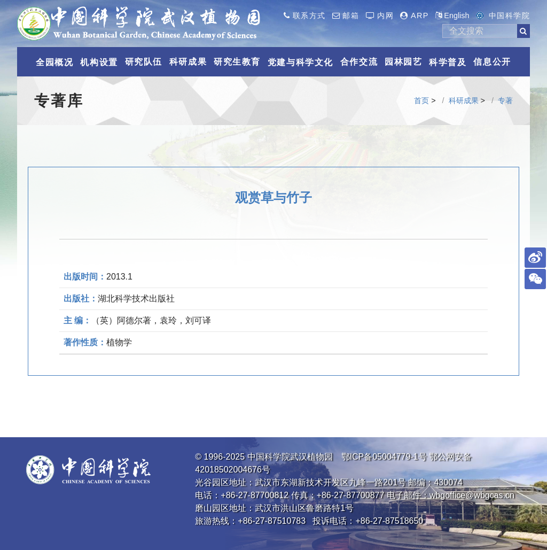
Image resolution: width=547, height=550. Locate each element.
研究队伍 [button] (143, 61)
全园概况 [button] (54, 62)
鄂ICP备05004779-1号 (384, 456)
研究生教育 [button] (237, 61)
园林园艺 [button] (403, 61)
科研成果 (464, 100)
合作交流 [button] (359, 61)
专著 (505, 100)
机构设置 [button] (99, 62)
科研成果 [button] (188, 61)
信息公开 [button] (492, 61)
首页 (421, 100)
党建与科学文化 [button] (300, 62)
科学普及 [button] (447, 62)
